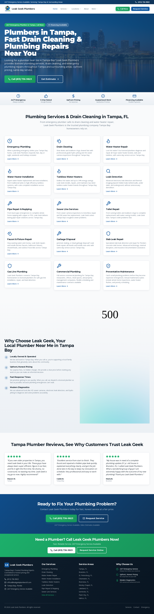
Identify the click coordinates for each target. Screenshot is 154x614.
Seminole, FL (84, 592)
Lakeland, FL (83, 588)
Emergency (145, 607)
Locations (76, 9)
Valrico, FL (83, 598)
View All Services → (49, 595)
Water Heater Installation (51, 579)
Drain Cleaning (47, 572)
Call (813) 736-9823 (20, 79)
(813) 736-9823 (142, 2)
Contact (136, 607)
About (86, 9)
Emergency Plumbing (49, 569)
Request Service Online (92, 550)
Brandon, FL (83, 572)
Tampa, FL (83, 569)
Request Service (140, 9)
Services (64, 9)
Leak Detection (47, 585)
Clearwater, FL (84, 579)
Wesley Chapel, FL (86, 585)
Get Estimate (50, 79)
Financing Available (57, 25)
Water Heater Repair (49, 575)
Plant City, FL (84, 595)
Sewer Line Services (49, 592)
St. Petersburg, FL (85, 575)
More (95, 9)
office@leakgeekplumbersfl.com (17, 582)
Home (55, 9)
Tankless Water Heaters (51, 582)
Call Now (122, 9)
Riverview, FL (84, 582)
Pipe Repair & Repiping (50, 588)
